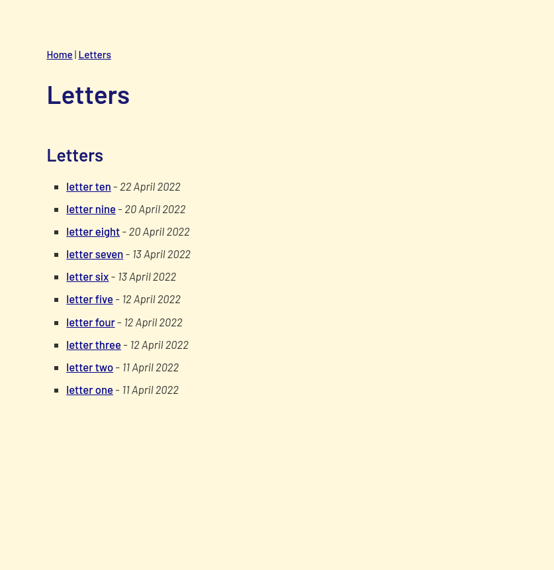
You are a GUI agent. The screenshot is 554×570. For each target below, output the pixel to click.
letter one (89, 389)
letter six (87, 276)
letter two (89, 366)
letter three (93, 344)
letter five (89, 298)
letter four (90, 321)
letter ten (88, 186)
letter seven (94, 253)
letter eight (93, 231)
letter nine (91, 208)
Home (59, 54)
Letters (94, 54)
